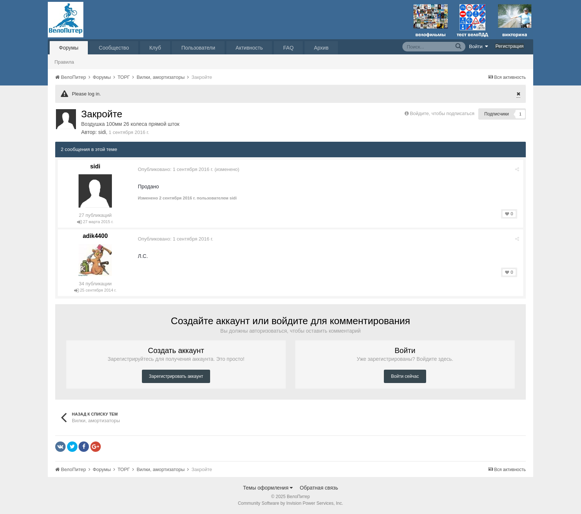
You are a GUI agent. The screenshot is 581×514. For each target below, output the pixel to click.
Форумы (69, 48)
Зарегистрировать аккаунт (176, 376)
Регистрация (509, 46)
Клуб (155, 48)
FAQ (288, 48)
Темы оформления (268, 488)
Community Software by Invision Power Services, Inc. (290, 503)
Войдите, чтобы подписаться (442, 113)
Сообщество (114, 48)
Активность (249, 48)
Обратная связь (319, 488)
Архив (321, 48)
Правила (64, 62)
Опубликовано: (175, 169)
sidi (102, 132)
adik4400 (95, 236)
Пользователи (198, 48)
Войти (478, 46)
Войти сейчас (405, 376)
